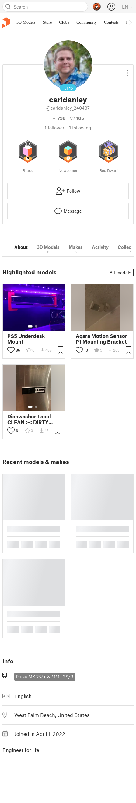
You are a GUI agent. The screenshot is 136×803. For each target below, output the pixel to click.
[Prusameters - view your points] (97, 7)
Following (80, 127)
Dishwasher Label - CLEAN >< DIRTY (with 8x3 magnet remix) (30, 419)
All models (120, 272)
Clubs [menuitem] (64, 22)
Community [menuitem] (86, 22)
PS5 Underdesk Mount (26, 339)
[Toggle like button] (11, 350)
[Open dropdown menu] (127, 70)
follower (54, 127)
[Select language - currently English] (128, 6)
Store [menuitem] (47, 22)
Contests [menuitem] (111, 22)
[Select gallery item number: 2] (36, 326)
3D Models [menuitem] (26, 22)
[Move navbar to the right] (130, 22)
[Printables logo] (6, 22)
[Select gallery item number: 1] (30, 326)
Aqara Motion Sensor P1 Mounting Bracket (101, 339)
